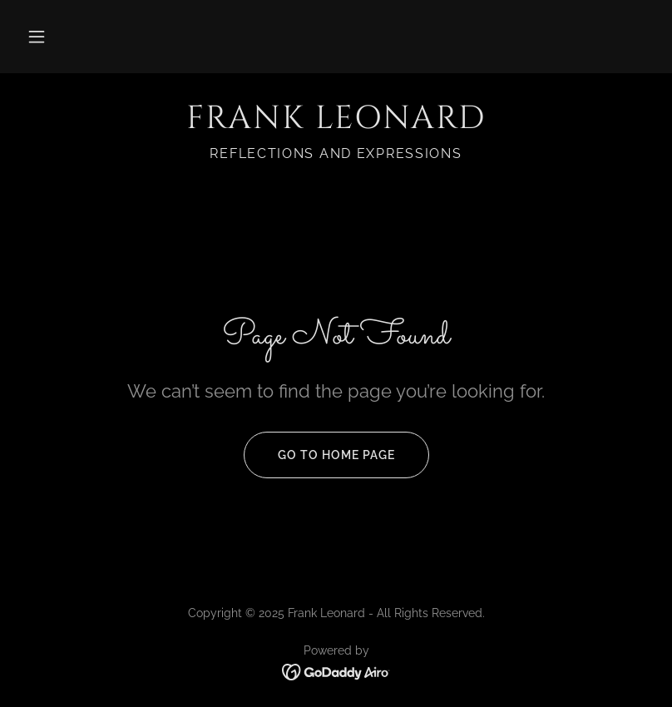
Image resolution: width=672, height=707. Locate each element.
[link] (336, 123)
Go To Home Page (319, 455)
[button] (36, 36)
